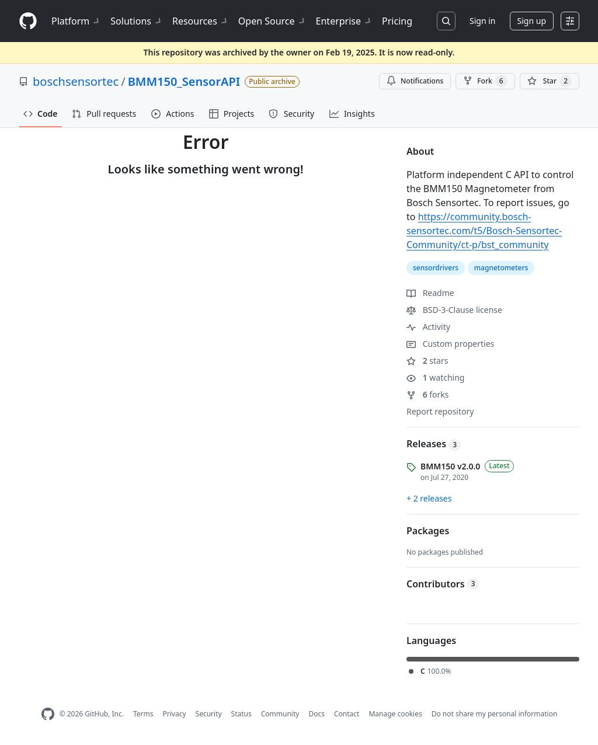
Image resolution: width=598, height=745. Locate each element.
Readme (430, 292)
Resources (200, 21)
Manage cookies (395, 714)
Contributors (442, 583)
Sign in (482, 20)
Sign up (531, 20)
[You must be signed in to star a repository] (549, 81)
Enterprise (344, 21)
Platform (76, 21)
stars (427, 360)
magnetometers (501, 268)
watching (435, 377)
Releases (433, 443)
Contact (346, 714)
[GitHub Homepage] (48, 714)
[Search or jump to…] (446, 21)
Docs (316, 714)
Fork (485, 81)
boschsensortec (76, 81)
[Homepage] (28, 21)
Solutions (136, 21)
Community (280, 714)
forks (427, 394)
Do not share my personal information (495, 714)
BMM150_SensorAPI (184, 81)
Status (241, 714)
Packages (427, 530)
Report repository (440, 411)
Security (209, 714)
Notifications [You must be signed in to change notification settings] (415, 81)
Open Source (272, 21)
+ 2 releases (428, 498)
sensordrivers (435, 268)
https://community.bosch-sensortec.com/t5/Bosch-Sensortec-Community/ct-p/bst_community (484, 230)
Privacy (174, 714)
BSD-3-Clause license (454, 309)
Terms (143, 714)
